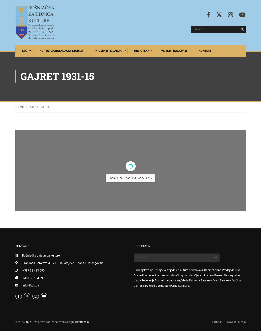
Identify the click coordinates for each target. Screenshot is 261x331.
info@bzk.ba (30, 285)
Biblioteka (141, 50)
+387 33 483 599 (33, 278)
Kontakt (205, 50)
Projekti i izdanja (108, 50)
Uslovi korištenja (235, 322)
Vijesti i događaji (174, 50)
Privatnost (215, 322)
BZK (24, 50)
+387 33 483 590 (33, 270)
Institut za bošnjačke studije (61, 50)
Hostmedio (82, 322)
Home (19, 107)
